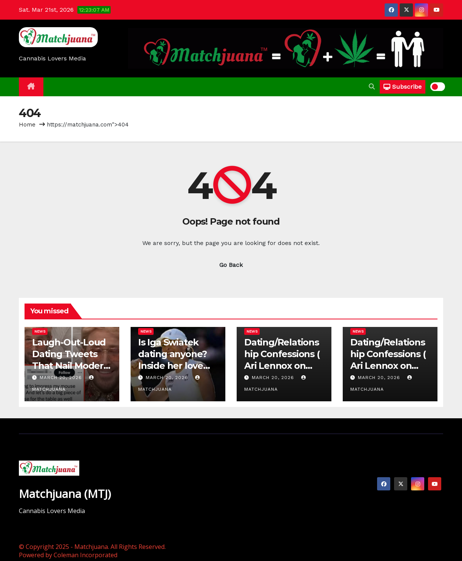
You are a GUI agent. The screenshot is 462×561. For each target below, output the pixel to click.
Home (27, 124)
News (39, 331)
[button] (372, 86)
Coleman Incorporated (85, 555)
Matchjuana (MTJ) (65, 493)
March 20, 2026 (62, 377)
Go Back (231, 264)
